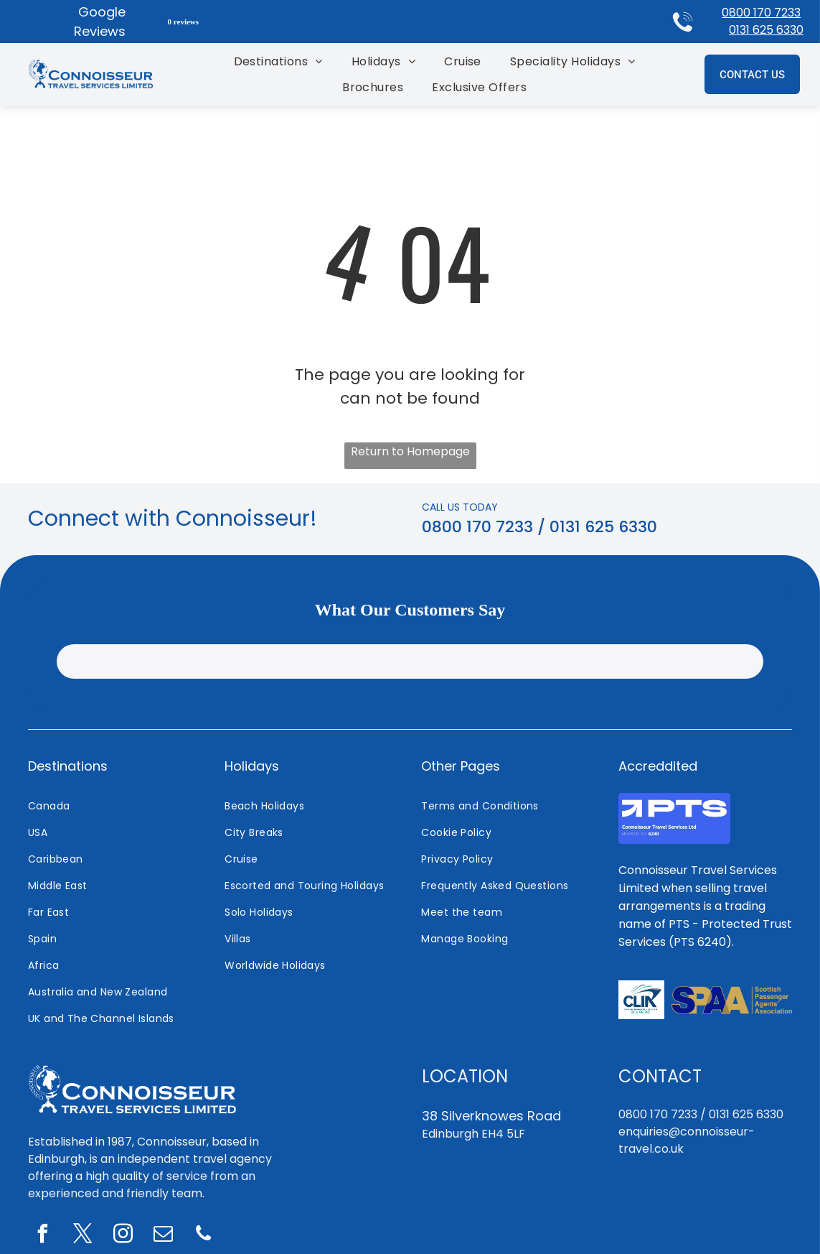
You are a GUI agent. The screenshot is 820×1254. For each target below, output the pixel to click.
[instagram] (122, 1236)
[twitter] (82, 1236)
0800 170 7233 (761, 12)
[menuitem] (278, 61)
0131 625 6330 (766, 30)
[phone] (203, 1236)
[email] (163, 1236)
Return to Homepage (410, 451)
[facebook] (42, 1236)
